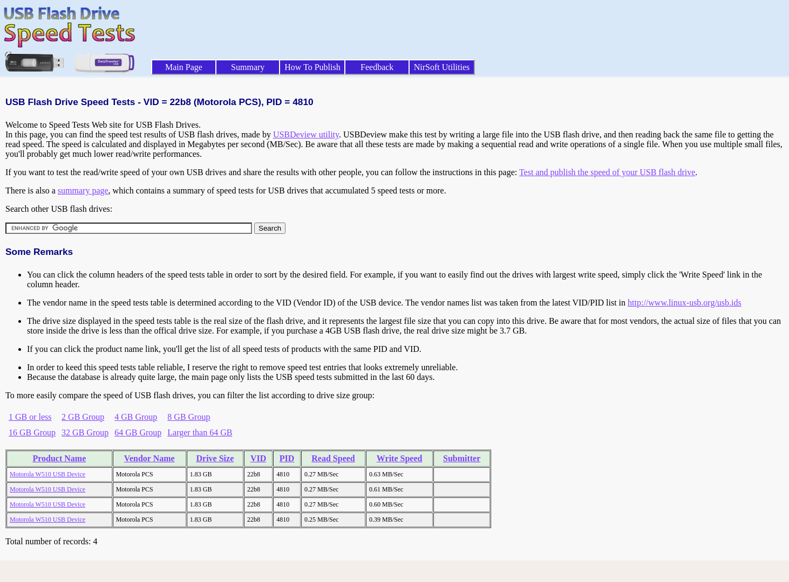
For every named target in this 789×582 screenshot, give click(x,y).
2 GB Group (83, 416)
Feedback (377, 67)
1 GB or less (30, 416)
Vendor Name (149, 458)
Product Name (59, 458)
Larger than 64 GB (199, 432)
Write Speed (400, 458)
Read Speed (333, 458)
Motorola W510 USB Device (47, 474)
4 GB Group (135, 416)
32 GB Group (85, 432)
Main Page (183, 67)
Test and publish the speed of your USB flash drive (607, 172)
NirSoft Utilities (442, 67)
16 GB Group (32, 432)
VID (258, 458)
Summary (247, 67)
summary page (83, 190)
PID (287, 458)
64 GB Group (137, 432)
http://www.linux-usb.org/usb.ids (685, 302)
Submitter (461, 458)
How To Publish (312, 67)
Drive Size (215, 458)
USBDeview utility (306, 134)
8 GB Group (188, 416)
